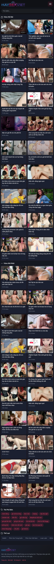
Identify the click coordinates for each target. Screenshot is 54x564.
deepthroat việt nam (36, 517)
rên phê (16, 529)
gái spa (27, 525)
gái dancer (25, 529)
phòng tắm (5, 525)
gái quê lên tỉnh (6, 521)
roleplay (35, 514)
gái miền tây (23, 517)
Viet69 (4, 538)
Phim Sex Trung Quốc (16, 538)
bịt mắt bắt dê (30, 521)
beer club (27, 514)
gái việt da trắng (16, 514)
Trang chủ (4, 560)
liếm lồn (14, 517)
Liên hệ (24, 560)
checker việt (5, 517)
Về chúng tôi (17, 560)
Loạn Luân (43, 538)
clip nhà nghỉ (44, 514)
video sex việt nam (17, 525)
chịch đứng (5, 514)
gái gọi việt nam (18, 521)
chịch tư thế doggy (43, 521)
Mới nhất (10, 560)
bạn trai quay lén (37, 525)
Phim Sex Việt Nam (31, 538)
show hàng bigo (6, 529)
